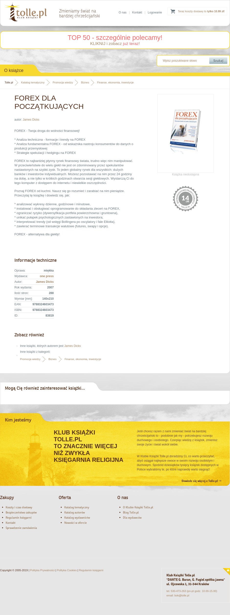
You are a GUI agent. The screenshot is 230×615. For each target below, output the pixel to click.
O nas (123, 12)
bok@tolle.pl (181, 595)
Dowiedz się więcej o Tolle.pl (201, 481)
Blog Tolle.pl (131, 512)
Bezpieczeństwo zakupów (21, 512)
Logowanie (155, 12)
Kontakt (137, 12)
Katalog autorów (74, 512)
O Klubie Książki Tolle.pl (138, 507)
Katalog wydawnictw (77, 517)
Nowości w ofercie (75, 522)
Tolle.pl (9, 82)
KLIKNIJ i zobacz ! (115, 43)
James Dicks (31, 119)
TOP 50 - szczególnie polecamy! (115, 37)
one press (47, 276)
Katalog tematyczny (32, 82)
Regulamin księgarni (19, 517)
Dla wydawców (132, 517)
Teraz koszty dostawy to (201, 11)
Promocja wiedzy (63, 82)
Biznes (85, 82)
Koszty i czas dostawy (19, 507)
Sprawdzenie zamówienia (21, 527)
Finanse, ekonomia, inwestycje (115, 82)
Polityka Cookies (67, 570)
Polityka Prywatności (42, 570)
